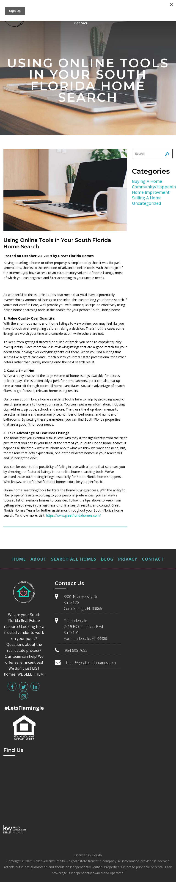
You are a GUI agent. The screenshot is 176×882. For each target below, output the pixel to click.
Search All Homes (73, 559)
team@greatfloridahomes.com (91, 662)
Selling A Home (147, 197)
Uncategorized (146, 203)
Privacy (127, 559)
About (38, 559)
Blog (107, 559)
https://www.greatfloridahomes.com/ (73, 515)
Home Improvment (151, 192)
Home (19, 559)
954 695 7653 (76, 650)
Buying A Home (147, 181)
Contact (81, 23)
